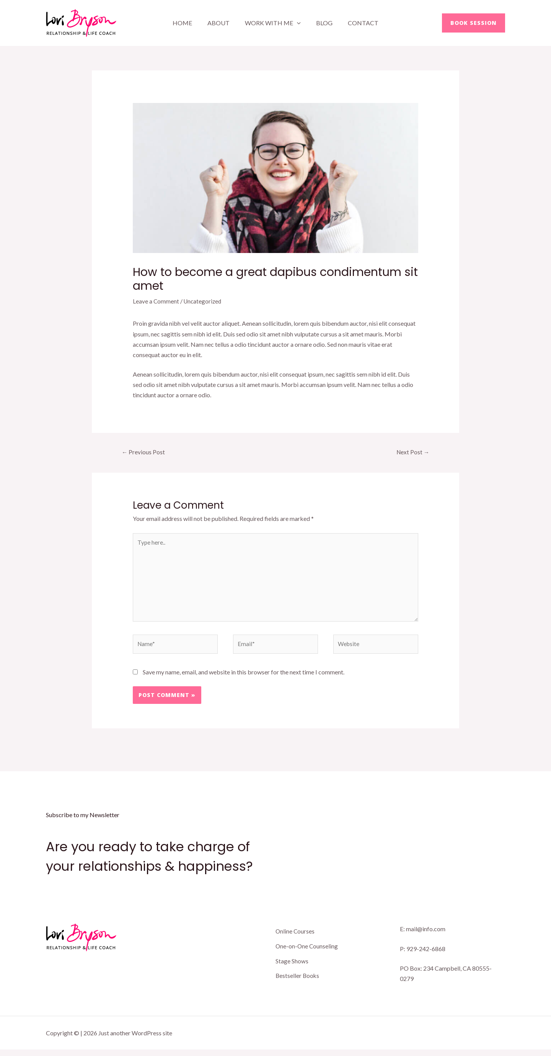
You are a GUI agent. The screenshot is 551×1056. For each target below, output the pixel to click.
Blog (321, 22)
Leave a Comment (156, 301)
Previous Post (144, 451)
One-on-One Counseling (307, 951)
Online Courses (295, 937)
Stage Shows (292, 965)
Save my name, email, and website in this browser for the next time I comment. (243, 678)
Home (188, 22)
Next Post (412, 451)
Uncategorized (203, 301)
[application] (297, 23)
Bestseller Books (298, 979)
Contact (357, 22)
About (221, 22)
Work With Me (273, 23)
